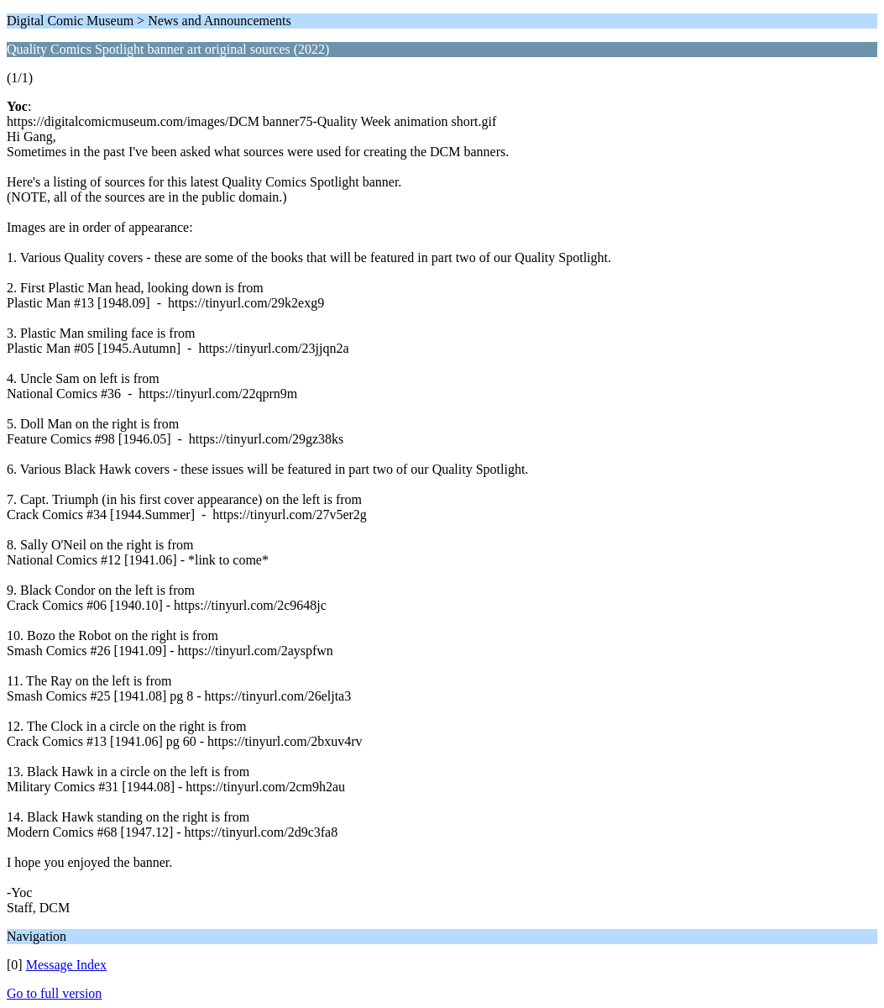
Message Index (66, 965)
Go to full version (54, 993)
